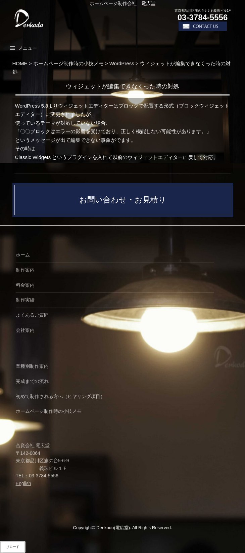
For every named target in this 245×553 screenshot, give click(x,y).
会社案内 (25, 330)
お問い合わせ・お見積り (122, 200)
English (23, 483)
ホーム (23, 255)
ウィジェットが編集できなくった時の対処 (123, 86)
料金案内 (25, 285)
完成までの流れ (32, 381)
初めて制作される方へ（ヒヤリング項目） (60, 396)
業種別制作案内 (32, 366)
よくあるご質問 (32, 315)
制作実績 (25, 300)
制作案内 (25, 270)
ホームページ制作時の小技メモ (49, 411)
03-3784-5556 (203, 17)
